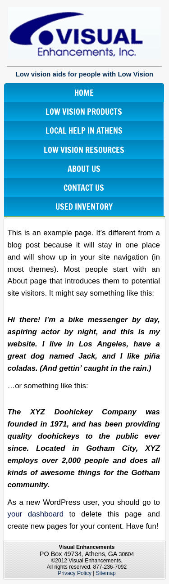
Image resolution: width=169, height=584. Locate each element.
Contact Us (84, 187)
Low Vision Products (84, 111)
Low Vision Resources (84, 149)
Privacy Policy (74, 573)
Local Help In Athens (84, 130)
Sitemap (106, 573)
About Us (84, 168)
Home (84, 92)
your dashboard (36, 514)
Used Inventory (84, 206)
